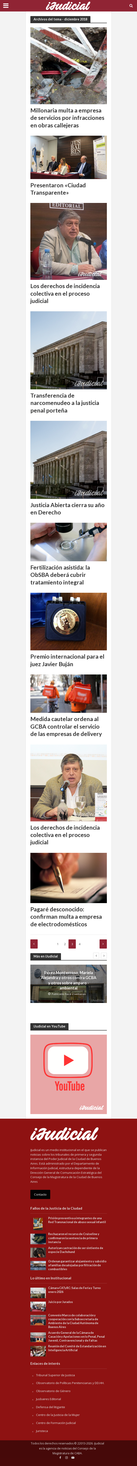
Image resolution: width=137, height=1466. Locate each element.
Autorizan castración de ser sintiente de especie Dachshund (75, 1250)
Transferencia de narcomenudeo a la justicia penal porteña (64, 403)
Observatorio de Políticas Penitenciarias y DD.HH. (70, 1383)
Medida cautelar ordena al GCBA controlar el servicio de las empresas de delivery (66, 726)
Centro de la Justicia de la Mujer (58, 1415)
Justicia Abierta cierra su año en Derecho (67, 508)
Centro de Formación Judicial (56, 1423)
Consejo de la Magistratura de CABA (74, 1450)
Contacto (40, 1194)
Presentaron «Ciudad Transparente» (58, 189)
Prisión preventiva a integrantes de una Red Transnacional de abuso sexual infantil (77, 1220)
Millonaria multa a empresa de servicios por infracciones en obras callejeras (67, 118)
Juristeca (42, 1431)
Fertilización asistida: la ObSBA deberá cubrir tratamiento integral (60, 575)
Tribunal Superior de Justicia (55, 1375)
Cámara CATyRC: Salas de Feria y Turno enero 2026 (74, 1290)
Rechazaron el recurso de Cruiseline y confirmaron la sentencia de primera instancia (73, 1238)
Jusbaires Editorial (48, 1399)
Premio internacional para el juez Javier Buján (67, 660)
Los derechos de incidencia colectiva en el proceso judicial (65, 293)
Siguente (103, 944)
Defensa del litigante (50, 1407)
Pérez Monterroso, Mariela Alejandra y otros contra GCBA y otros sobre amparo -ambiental (68, 980)
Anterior (34, 944)
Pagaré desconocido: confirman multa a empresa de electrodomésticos (66, 916)
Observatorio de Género (53, 1391)
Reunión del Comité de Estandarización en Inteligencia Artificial (77, 1348)
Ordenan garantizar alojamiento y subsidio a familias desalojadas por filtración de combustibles (77, 1265)
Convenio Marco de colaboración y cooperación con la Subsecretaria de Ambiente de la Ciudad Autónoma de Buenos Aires (73, 1321)
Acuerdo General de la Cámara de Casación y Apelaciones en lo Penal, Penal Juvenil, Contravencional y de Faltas (76, 1336)
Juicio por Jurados (60, 1302)
